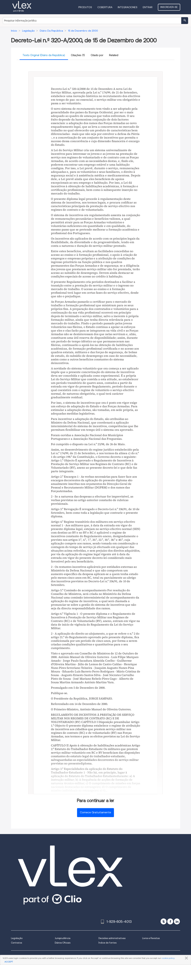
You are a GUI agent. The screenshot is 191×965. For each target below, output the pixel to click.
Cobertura (104, 7)
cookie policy (167, 958)
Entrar (147, 7)
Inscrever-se (169, 7)
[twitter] (164, 921)
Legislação (17, 938)
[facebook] (170, 921)
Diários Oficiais (62, 942)
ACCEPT (9, 961)
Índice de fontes (107, 942)
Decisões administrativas (111, 938)
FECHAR (185, 958)
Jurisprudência (62, 938)
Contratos (16, 942)
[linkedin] (177, 921)
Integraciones (127, 7)
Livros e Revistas (151, 938)
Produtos (85, 7)
